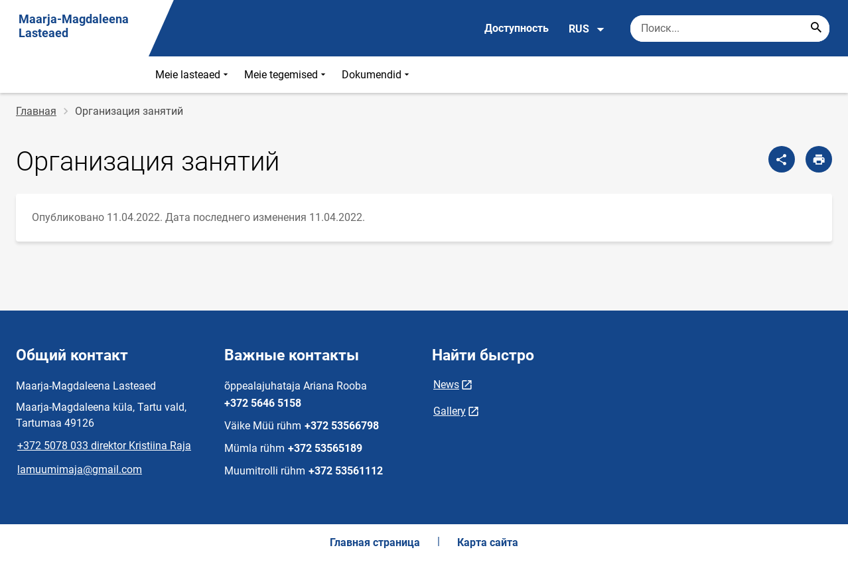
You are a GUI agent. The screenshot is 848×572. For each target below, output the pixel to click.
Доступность (516, 28)
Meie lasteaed (193, 74)
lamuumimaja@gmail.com (79, 469)
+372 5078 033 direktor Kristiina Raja (104, 445)
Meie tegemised (286, 74)
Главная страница (375, 542)
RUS (587, 29)
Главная (36, 111)
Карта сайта (487, 542)
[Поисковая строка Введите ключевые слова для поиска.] (729, 28)
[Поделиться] (781, 159)
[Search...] (816, 28)
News (446, 384)
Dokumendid (377, 74)
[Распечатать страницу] (819, 159)
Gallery (449, 411)
